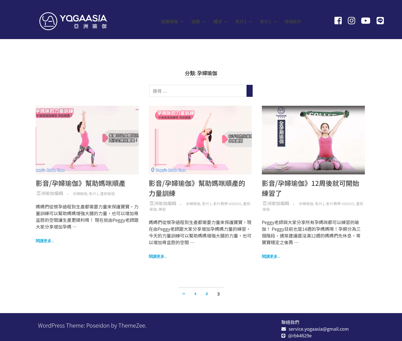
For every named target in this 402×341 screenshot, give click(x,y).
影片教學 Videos (227, 203)
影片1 (244, 21)
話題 (199, 21)
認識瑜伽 (172, 21)
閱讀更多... (45, 241)
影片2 (268, 21)
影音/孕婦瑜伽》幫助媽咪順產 (80, 183)
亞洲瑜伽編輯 (50, 193)
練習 (162, 209)
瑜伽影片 (293, 21)
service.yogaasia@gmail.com (319, 328)
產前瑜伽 (107, 193)
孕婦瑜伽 (80, 193)
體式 (221, 21)
